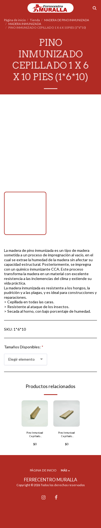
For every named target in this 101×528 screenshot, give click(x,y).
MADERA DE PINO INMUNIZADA (66, 20)
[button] (6, 8)
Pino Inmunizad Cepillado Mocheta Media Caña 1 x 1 (35, 434)
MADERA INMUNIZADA (24, 23)
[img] (35, 413)
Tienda (35, 20)
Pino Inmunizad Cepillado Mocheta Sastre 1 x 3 (66, 434)
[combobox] (25, 359)
